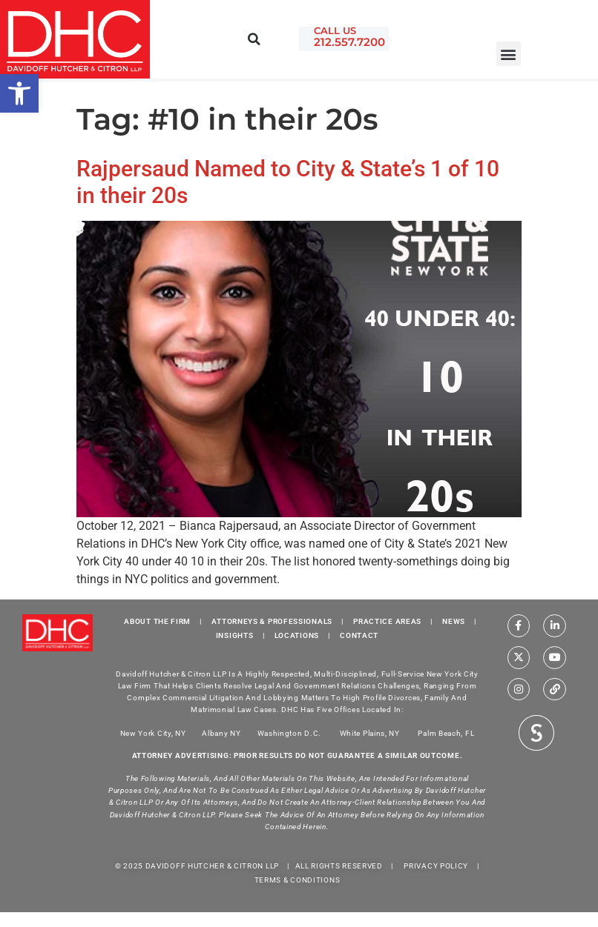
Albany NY (221, 732)
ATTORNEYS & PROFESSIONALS (271, 621)
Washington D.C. (290, 732)
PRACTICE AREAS (387, 621)
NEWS (453, 621)
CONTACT (359, 635)
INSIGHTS (235, 635)
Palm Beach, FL (446, 732)
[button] (508, 53)
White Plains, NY (370, 732)
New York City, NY (153, 732)
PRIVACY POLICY (436, 866)
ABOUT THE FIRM (157, 621)
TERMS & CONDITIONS (297, 880)
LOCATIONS (297, 635)
